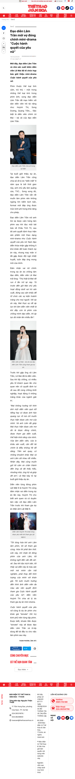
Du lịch (46, 15)
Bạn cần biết (65, 15)
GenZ (13, 19)
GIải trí (51, 15)
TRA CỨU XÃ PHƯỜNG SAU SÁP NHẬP (41, 1)
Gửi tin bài (58, 1)
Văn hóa (40, 15)
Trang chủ (5, 19)
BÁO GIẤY (24, 1)
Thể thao (17, 15)
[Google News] (28, 59)
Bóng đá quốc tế (33, 15)
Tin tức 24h (9, 15)
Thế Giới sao (57, 15)
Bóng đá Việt (23, 15)
